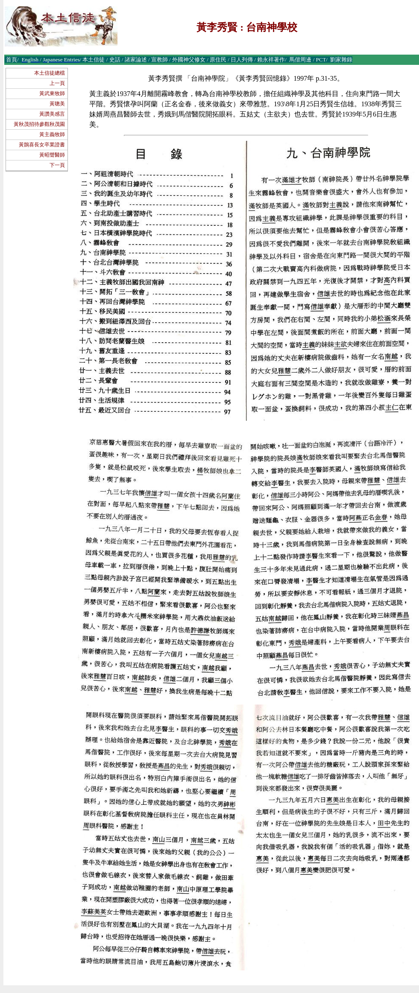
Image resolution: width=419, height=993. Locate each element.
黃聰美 (57, 104)
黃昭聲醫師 (52, 155)
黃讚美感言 (52, 114)
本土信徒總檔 (49, 73)
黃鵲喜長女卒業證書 (42, 145)
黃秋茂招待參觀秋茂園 (39, 124)
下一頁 (57, 165)
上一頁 (57, 83)
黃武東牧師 (52, 93)
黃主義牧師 (52, 134)
